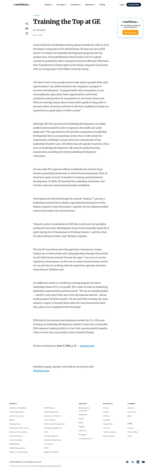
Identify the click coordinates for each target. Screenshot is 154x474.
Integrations (108, 424)
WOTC (46, 448)
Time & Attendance (16, 412)
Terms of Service (53, 466)
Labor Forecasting (16, 416)
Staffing (82, 427)
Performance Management (54, 424)
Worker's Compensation (18, 452)
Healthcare (83, 415)
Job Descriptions (110, 432)
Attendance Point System (19, 428)
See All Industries (85, 439)
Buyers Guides (109, 436)
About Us (131, 408)
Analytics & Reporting (52, 440)
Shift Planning (49, 408)
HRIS (46, 432)
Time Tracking (49, 420)
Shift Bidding (14, 444)
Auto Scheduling (15, 440)
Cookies (130, 428)
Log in (122, 5)
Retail (81, 423)
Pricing (102, 5)
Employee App (15, 424)
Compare (106, 420)
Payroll (11, 420)
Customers (76, 5)
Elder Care (83, 431)
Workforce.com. (41, 370)
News (129, 416)
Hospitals (82, 435)
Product (49, 5)
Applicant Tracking (51, 452)
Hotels (81, 419)
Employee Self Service (52, 416)
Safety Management (17, 448)
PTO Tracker (49, 444)
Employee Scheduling (17, 408)
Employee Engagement (53, 428)
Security (106, 428)
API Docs (106, 416)
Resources (90, 5)
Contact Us (131, 412)
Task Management (51, 436)
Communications (16, 436)
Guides (106, 412)
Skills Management (51, 412)
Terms (129, 436)
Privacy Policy (132, 432)
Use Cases (62, 5)
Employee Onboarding (18, 432)
